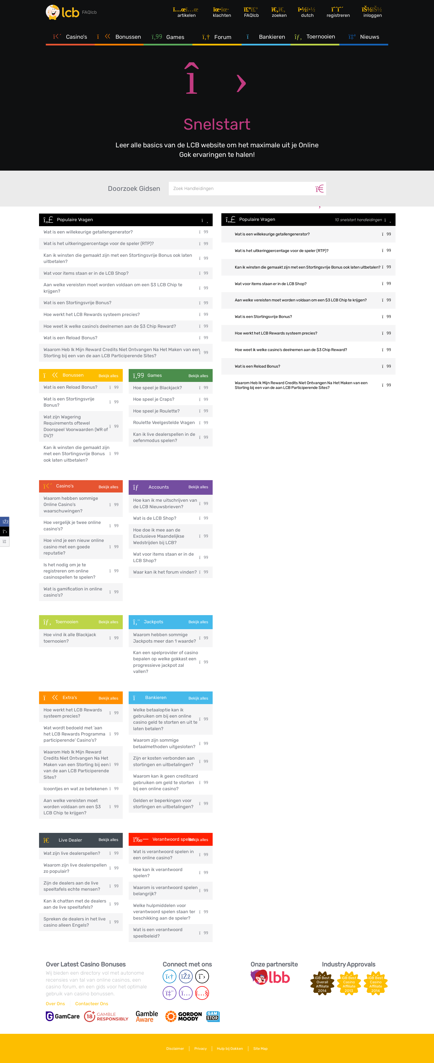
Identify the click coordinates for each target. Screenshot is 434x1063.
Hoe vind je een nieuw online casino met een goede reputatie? (81, 547)
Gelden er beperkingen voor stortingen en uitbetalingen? (170, 803)
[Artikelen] (186, 12)
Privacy (200, 1048)
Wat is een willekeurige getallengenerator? (126, 232)
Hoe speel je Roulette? (170, 411)
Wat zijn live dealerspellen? (81, 853)
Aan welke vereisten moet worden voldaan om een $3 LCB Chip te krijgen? (126, 288)
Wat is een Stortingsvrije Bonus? (126, 302)
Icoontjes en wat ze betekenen (81, 788)
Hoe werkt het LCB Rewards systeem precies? (126, 314)
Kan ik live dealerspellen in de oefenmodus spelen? (170, 437)
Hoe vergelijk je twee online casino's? (81, 525)
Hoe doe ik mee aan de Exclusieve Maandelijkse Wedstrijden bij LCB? (170, 536)
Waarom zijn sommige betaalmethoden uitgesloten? (170, 743)
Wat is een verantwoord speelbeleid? (170, 932)
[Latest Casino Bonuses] (62, 12)
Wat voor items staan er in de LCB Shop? (126, 273)
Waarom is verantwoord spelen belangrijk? (170, 890)
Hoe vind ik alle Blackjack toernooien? (81, 637)
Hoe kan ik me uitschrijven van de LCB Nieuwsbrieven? (170, 503)
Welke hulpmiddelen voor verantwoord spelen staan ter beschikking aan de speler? (170, 912)
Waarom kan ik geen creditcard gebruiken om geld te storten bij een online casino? (170, 782)
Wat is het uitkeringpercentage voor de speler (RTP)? (126, 243)
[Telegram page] (169, 976)
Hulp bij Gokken (230, 1048)
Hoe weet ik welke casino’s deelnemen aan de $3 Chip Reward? (126, 326)
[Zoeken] (319, 188)
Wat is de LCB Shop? (170, 518)
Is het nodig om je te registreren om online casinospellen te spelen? (81, 571)
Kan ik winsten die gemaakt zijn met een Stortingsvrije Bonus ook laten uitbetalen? (126, 258)
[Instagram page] (186, 993)
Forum (217, 36)
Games (168, 36)
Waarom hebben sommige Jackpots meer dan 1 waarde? (170, 637)
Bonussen (119, 36)
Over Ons (55, 1003)
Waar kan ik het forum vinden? (170, 572)
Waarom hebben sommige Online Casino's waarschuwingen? (81, 505)
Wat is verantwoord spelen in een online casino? (170, 854)
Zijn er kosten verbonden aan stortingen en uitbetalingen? (170, 761)
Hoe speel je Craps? (170, 399)
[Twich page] (169, 993)
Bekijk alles (108, 376)
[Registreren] (338, 12)
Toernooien (315, 36)
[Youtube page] (202, 993)
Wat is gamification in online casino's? (81, 592)
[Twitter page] (202, 976)
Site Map (261, 1048)
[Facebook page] (186, 976)
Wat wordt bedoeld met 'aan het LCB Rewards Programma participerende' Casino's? (81, 734)
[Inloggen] (372, 12)
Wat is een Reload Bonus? (126, 337)
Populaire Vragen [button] (126, 220)
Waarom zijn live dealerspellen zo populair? (81, 868)
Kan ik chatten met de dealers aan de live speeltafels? (81, 904)
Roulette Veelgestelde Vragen (170, 422)
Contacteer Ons (91, 1003)
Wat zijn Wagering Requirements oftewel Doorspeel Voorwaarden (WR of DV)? (81, 426)
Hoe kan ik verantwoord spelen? (170, 872)
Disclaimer (175, 1048)
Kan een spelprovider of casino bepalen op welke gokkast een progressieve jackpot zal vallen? (170, 662)
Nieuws (364, 36)
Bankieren (266, 36)
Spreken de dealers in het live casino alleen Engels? (81, 922)
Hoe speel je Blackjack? (170, 387)
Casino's (70, 36)
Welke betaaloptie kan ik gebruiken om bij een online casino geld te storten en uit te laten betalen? (170, 719)
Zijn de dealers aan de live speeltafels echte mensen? (81, 886)
